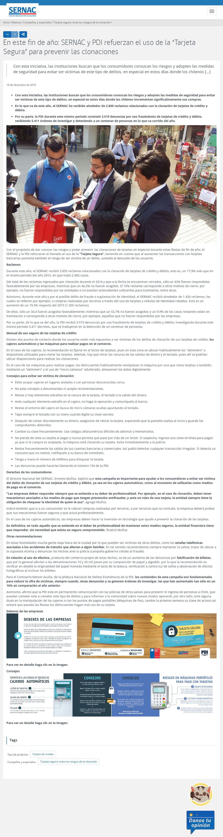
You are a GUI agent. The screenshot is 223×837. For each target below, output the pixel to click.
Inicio (6, 22)
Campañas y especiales (37, 22)
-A (15, 34)
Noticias (16, 22)
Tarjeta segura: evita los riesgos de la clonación (82, 22)
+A (8, 34)
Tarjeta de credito (43, 754)
